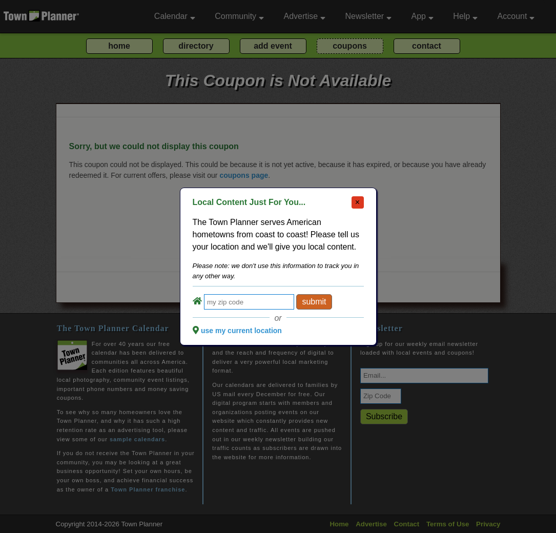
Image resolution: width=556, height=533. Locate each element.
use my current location (241, 330)
